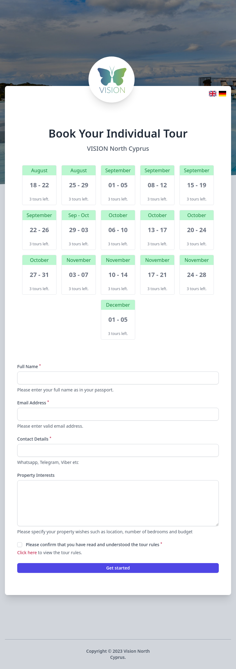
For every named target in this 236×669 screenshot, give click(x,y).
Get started (118, 568)
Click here (27, 552)
